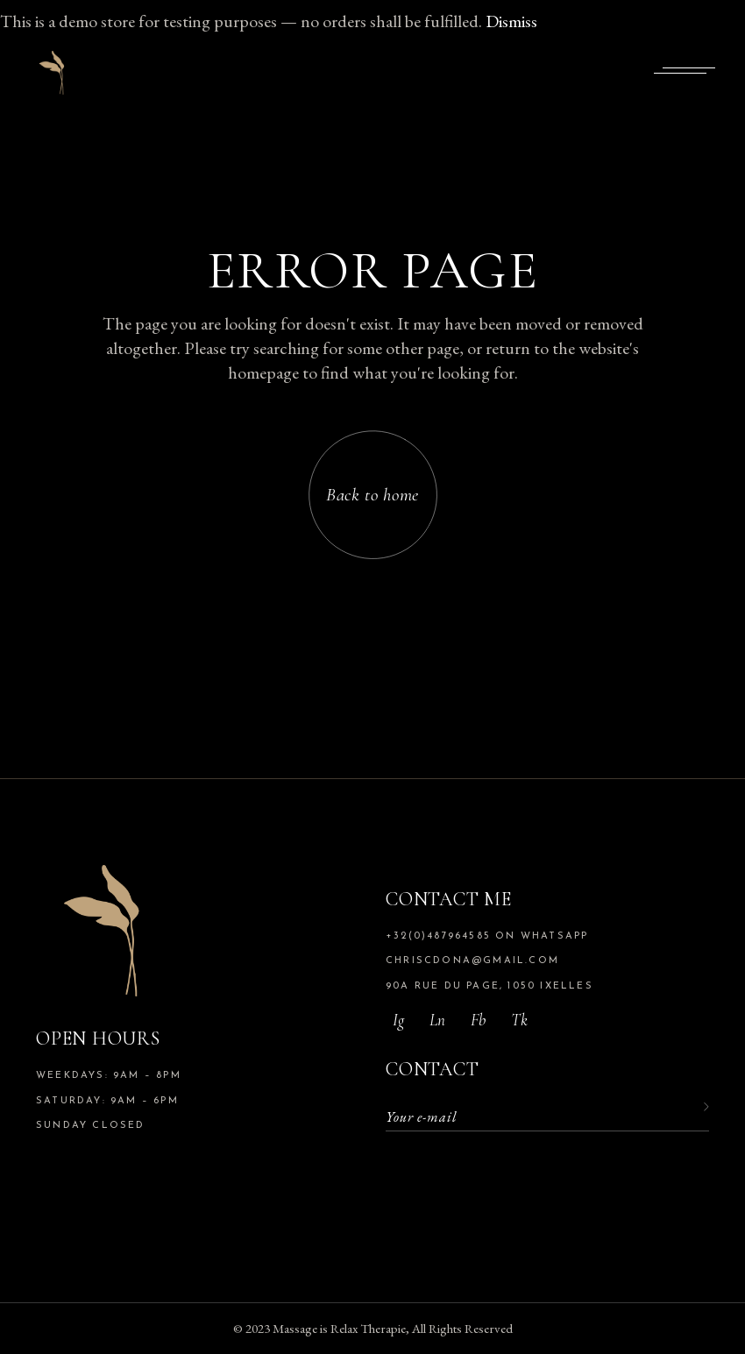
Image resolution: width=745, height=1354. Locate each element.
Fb (478, 1019)
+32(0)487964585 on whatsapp (487, 936)
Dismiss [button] (511, 21)
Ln (437, 1019)
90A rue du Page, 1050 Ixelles (489, 986)
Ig (398, 1019)
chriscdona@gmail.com (472, 961)
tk (519, 1019)
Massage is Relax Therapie (339, 1328)
